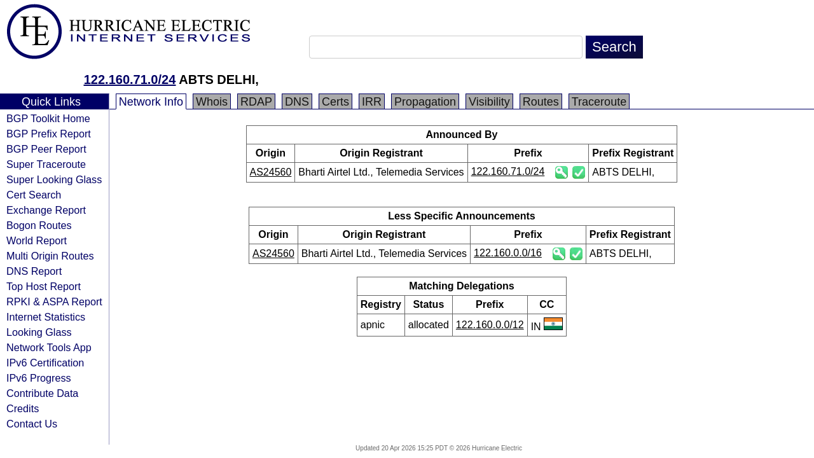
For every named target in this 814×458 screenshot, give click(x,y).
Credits (22, 408)
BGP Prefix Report (48, 133)
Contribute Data (42, 393)
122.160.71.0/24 (130, 80)
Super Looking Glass (54, 179)
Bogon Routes (39, 225)
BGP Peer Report (46, 149)
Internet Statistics (45, 317)
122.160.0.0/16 (508, 252)
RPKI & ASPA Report (54, 301)
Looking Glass (39, 332)
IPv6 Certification (45, 362)
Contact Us (31, 423)
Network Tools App (49, 347)
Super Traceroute (46, 164)
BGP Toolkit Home (48, 118)
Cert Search (33, 194)
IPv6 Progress (38, 378)
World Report (36, 240)
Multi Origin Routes (50, 255)
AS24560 (271, 172)
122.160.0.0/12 (490, 324)
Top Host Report (43, 286)
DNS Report (34, 271)
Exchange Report (46, 210)
